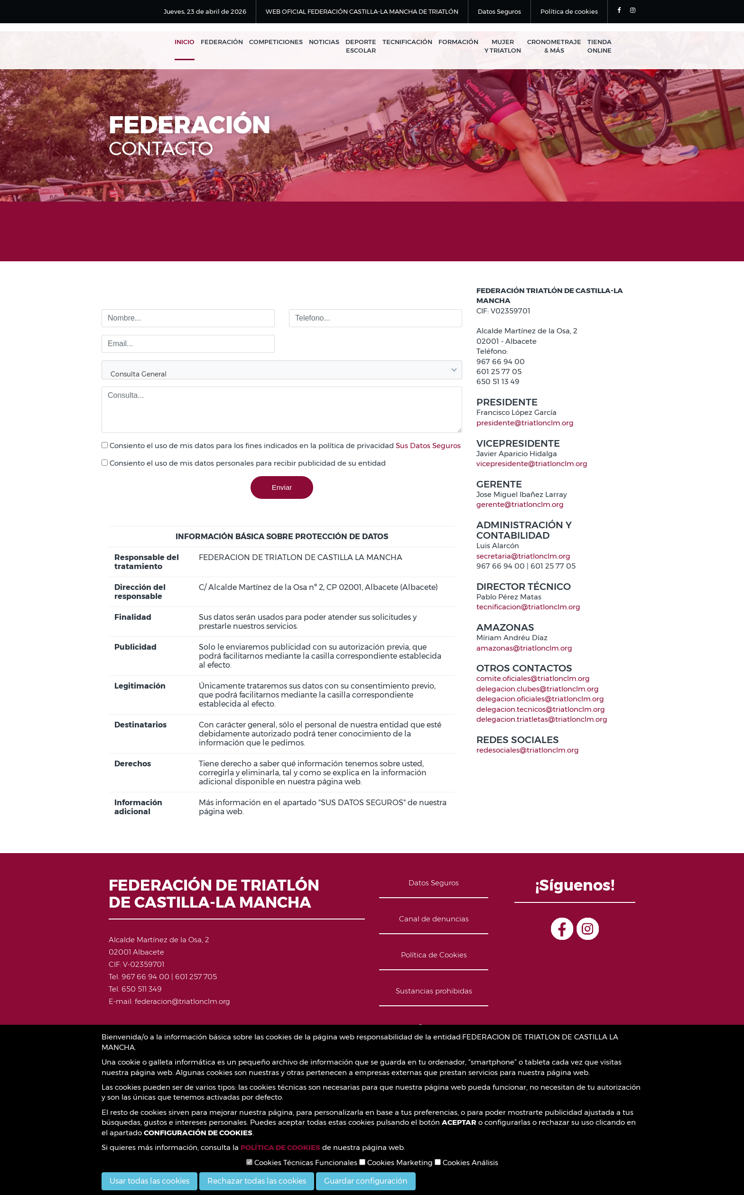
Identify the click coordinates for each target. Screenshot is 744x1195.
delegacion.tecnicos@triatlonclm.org (540, 709)
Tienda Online (599, 46)
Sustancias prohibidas (434, 990)
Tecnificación (407, 42)
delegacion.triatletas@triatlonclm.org (541, 719)
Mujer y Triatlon (502, 46)
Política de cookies (569, 11)
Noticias (324, 42)
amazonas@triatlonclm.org (524, 648)
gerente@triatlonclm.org (520, 504)
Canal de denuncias (434, 918)
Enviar (282, 487)
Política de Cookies (434, 954)
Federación (222, 42)
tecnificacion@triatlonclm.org (528, 606)
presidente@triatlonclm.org (525, 422)
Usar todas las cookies (149, 1181)
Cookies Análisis (466, 1162)
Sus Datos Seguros (428, 445)
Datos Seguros (499, 11)
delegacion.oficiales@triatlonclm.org (540, 698)
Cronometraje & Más (554, 46)
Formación (458, 42)
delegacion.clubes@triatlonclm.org (537, 688)
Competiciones (276, 42)
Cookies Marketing (396, 1162)
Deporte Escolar (360, 46)
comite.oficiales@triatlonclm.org (533, 678)
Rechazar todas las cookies (256, 1181)
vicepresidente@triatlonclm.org (531, 463)
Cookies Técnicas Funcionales (301, 1162)
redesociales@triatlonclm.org (527, 749)
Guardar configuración (366, 1181)
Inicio (185, 42)
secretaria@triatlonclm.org (523, 556)
